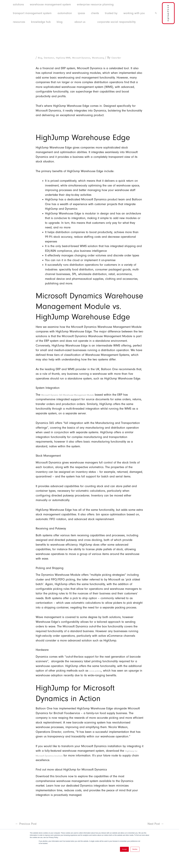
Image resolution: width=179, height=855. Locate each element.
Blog (41, 57)
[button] (156, 13)
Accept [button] (124, 849)
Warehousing (120, 57)
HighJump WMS (72, 57)
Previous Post (25, 828)
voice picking (97, 675)
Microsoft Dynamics (97, 57)
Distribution (53, 57)
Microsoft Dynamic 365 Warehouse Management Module (78, 399)
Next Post (156, 828)
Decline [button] (134, 849)
